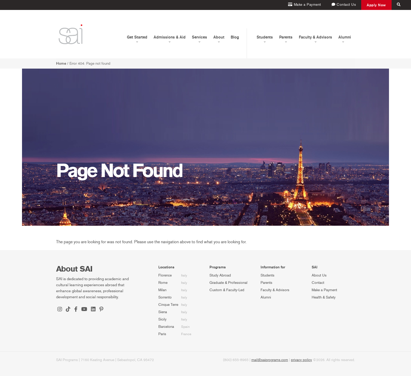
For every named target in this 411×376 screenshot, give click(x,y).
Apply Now (376, 5)
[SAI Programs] (70, 34)
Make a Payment (324, 290)
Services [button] (199, 37)
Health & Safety (324, 297)
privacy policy (301, 360)
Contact (318, 282)
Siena (162, 312)
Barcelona (166, 326)
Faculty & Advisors (275, 290)
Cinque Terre (168, 304)
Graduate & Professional (228, 282)
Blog (235, 37)
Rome (162, 282)
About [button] (218, 37)
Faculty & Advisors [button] (315, 37)
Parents (266, 282)
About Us (319, 275)
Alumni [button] (344, 37)
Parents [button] (286, 37)
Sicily (162, 319)
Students (267, 275)
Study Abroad (220, 275)
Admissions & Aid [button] (170, 37)
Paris (162, 334)
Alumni (266, 297)
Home (61, 63)
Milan (162, 290)
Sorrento (165, 297)
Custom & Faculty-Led (226, 290)
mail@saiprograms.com (269, 360)
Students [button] (265, 37)
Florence (165, 275)
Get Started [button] (137, 37)
